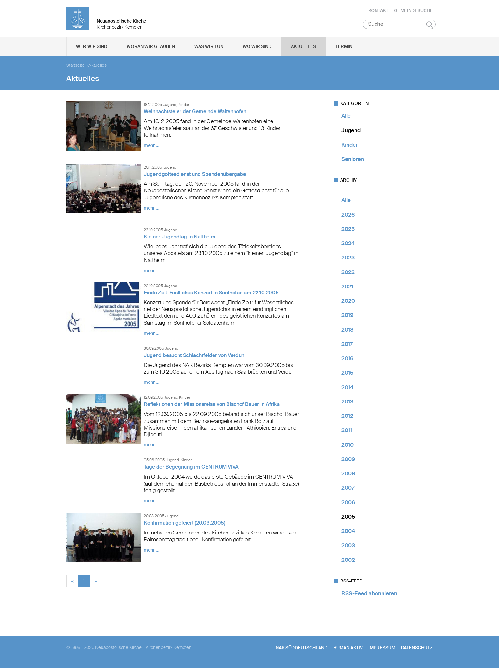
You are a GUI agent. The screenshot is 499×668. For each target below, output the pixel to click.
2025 (348, 230)
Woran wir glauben (151, 48)
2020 (348, 302)
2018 (347, 330)
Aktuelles (303, 48)
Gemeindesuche (413, 11)
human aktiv (348, 649)
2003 (348, 546)
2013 (347, 403)
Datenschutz (417, 649)
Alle (346, 117)
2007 (347, 489)
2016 (347, 359)
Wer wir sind (91, 48)
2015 (347, 374)
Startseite (75, 67)
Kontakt (378, 11)
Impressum (382, 649)
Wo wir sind (257, 48)
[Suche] (399, 26)
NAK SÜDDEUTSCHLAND (301, 649)
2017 (347, 345)
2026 (348, 215)
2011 (346, 431)
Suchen (429, 26)
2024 (348, 244)
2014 (347, 388)
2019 (347, 316)
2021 (347, 288)
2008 (348, 475)
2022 (348, 273)
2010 (347, 446)
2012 (347, 417)
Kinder (349, 146)
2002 (348, 561)
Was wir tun (208, 48)
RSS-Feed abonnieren (369, 594)
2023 (348, 259)
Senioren (352, 160)
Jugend (351, 131)
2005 (348, 518)
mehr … (151, 147)
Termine (345, 48)
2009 (348, 460)
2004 (348, 532)
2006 (348, 503)
